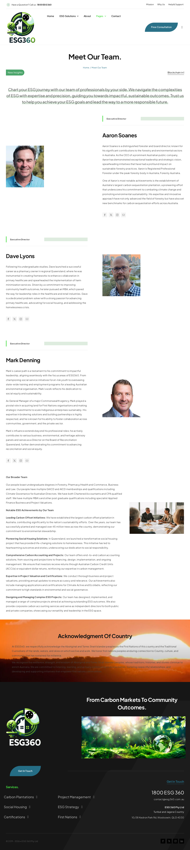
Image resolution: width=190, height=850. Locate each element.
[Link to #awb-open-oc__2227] (182, 28)
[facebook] (104, 215)
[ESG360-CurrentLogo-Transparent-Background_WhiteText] (24, 708)
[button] (131, 518)
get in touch (175, 781)
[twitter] (111, 215)
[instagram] (117, 215)
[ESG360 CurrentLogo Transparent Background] (21, 13)
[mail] (123, 215)
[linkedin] (181, 841)
